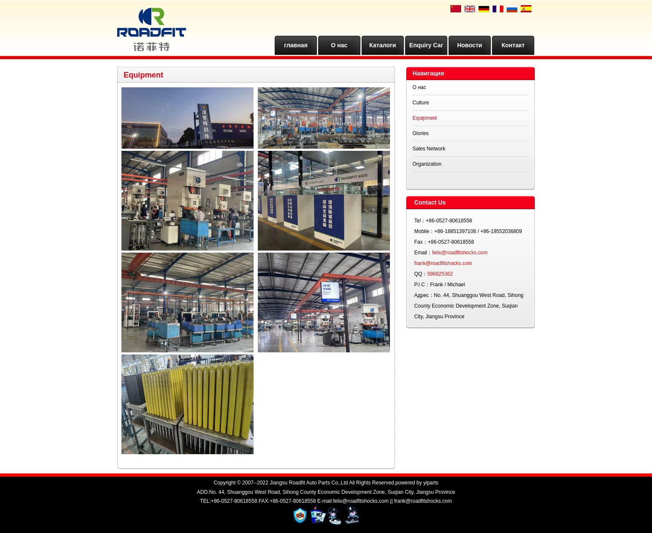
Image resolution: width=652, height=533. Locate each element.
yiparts (430, 483)
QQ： (420, 274)
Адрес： (424, 295)
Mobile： (424, 231)
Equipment (425, 118)
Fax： (421, 242)
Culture (421, 103)
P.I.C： (422, 285)
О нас (419, 87)
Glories (421, 133)
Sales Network (429, 149)
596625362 (440, 274)
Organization (427, 164)
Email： (423, 253)
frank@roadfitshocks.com (443, 263)
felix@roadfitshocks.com (460, 253)
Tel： (420, 221)
